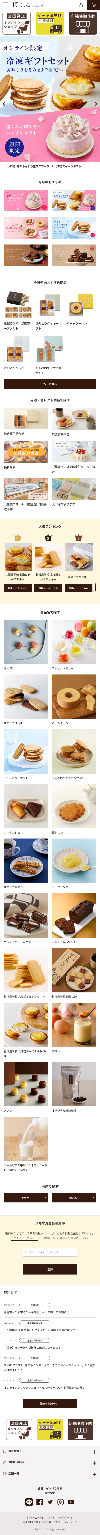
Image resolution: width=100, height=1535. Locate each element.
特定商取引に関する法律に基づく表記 (41, 1522)
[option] (50, 103)
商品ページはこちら (17, 588)
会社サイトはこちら (50, 1488)
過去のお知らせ (49, 1403)
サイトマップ (70, 1522)
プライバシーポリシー (24, 1238)
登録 (50, 1269)
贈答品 (73, 1198)
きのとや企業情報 (34, 1517)
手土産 (25, 1198)
